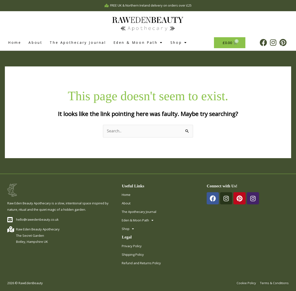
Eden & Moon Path (138, 42)
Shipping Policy (133, 254)
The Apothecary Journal (78, 42)
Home (14, 42)
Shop (178, 42)
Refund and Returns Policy (141, 263)
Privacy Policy (132, 246)
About (35, 42)
